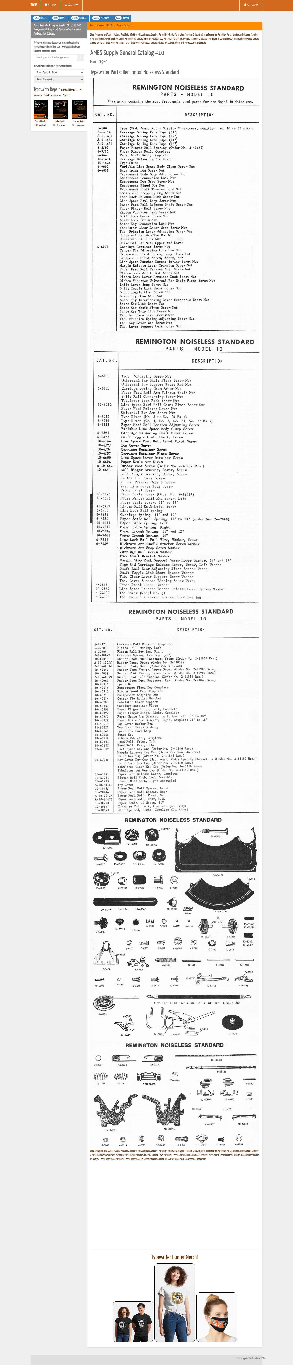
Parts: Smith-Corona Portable (221, 39)
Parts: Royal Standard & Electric (138, 39)
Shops (66, 95)
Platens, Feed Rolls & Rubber (125, 34)
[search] (59, 72)
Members (251, 5)
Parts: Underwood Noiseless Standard (141, 43)
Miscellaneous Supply (148, 34)
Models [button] (58, 18)
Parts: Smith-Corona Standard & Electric (190, 39)
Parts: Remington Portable (213, 34)
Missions (71, 5)
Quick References (52, 95)
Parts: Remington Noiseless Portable (107, 39)
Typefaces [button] (100, 18)
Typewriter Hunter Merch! (175, 1257)
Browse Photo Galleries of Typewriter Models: (53, 66)
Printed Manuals (69, 90)
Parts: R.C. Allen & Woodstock (171, 43)
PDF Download (40, 125)
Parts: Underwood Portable (111, 43)
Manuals (100, 25)
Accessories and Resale (196, 43)
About (50, 5)
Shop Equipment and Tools (101, 34)
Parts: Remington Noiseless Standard (242, 34)
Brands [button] (39, 18)
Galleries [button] (78, 18)
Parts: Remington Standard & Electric (184, 34)
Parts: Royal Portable (162, 39)
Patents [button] (122, 18)
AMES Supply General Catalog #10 (120, 25)
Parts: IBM (163, 34)
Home (92, 25)
